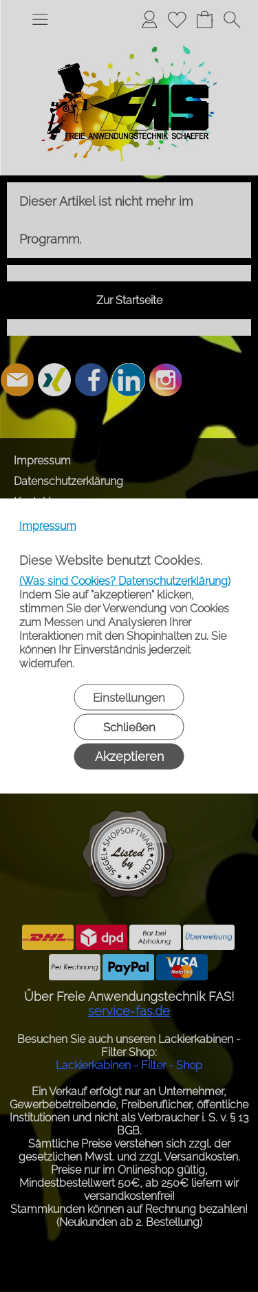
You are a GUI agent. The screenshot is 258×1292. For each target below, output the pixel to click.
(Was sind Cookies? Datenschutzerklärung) (124, 581)
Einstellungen (129, 697)
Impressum (47, 525)
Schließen (129, 727)
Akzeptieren (129, 756)
